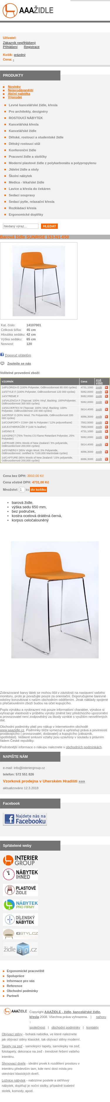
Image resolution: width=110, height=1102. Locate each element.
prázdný (20, 54)
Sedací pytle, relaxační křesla (31, 201)
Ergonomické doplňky (26, 214)
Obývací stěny (12, 1034)
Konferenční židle (22, 150)
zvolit (99, 387)
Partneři (13, 996)
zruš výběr (99, 382)
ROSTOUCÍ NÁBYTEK (26, 118)
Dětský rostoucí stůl (24, 143)
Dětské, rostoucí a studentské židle (36, 137)
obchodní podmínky (65, 1027)
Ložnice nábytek (14, 1080)
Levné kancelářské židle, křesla (33, 105)
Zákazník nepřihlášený (19, 42)
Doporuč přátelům (18, 355)
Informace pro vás (21, 981)
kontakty (93, 1027)
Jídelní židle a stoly (24, 169)
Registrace (31, 47)
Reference (14, 986)
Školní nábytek (20, 176)
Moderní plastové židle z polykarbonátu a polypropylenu (52, 163)
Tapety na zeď (12, 1046)
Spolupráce (15, 976)
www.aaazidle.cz (12, 730)
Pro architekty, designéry (28, 111)
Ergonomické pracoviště (25, 971)
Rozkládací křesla (22, 208)
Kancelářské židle (22, 131)
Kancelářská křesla (23, 124)
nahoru (101, 1017)
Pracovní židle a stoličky (28, 156)
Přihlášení (10, 47)
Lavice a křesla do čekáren (29, 188)
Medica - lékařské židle (26, 182)
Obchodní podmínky (22, 991)
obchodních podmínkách (84, 747)
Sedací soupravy (22, 195)
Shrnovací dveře (14, 1063)
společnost (37, 1027)
